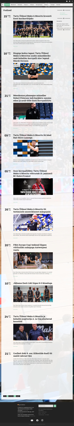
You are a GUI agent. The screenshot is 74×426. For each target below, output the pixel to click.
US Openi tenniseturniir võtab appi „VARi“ (26, 411)
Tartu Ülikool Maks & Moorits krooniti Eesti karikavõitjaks (32, 17)
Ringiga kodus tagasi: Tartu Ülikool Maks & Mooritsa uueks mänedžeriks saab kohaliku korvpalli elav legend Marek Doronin (32, 57)
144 (17, 396)
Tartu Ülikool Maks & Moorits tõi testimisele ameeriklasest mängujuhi (32, 210)
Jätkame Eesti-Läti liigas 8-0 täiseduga (32, 283)
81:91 (50, 273)
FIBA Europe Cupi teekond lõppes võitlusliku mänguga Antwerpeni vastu (30, 247)
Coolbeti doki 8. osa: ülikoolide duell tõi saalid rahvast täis (32, 354)
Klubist (46, 4)
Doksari (32, 4)
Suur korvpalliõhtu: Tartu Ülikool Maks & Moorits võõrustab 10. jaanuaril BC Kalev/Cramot (32, 173)
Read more (15, 46)
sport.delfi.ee (22, 404)
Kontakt (58, 4)
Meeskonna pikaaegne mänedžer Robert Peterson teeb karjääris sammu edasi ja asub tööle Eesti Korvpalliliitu (32, 98)
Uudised (7, 4)
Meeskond (13, 4)
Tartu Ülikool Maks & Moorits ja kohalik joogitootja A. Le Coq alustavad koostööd (32, 319)
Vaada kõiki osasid (17, 390)
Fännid (26, 4)
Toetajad (52, 4)
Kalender (20, 4)
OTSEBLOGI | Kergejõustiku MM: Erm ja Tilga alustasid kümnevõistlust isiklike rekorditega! (26, 409)
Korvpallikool (39, 4)
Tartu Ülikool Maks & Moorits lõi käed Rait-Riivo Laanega (32, 136)
